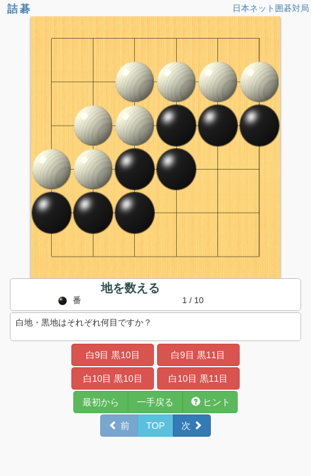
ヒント (210, 402)
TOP (155, 425)
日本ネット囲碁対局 (270, 8)
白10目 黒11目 (198, 378)
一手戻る (155, 402)
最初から (100, 402)
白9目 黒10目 (113, 355)
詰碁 (19, 8)
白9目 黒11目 (198, 355)
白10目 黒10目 (113, 378)
